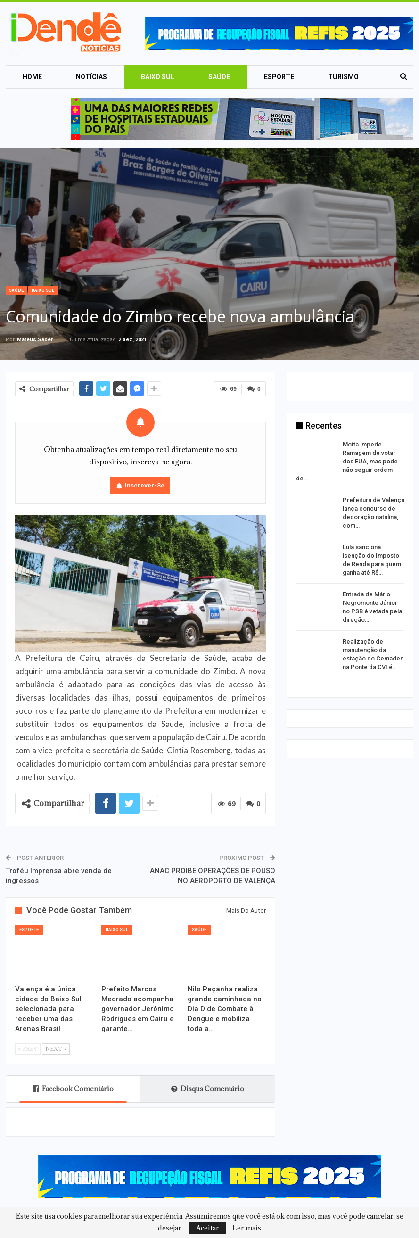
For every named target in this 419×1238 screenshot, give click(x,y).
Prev (27, 1048)
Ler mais (246, 1228)
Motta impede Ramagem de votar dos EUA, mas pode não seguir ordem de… (347, 461)
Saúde (219, 77)
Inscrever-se (144, 485)
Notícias (91, 77)
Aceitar (207, 1227)
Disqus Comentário (207, 1088)
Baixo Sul (157, 77)
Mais (336, 77)
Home (32, 77)
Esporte (279, 77)
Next (55, 1048)
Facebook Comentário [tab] (73, 1088)
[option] (350, 557)
